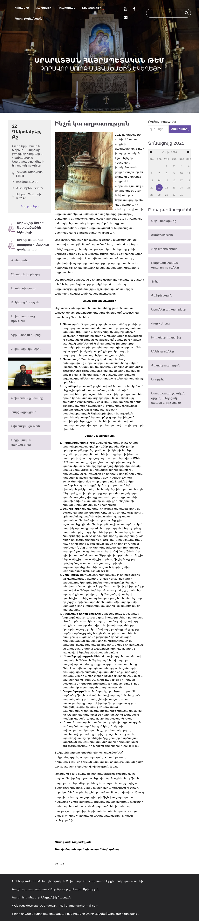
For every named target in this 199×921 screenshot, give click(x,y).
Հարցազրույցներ (23, 412)
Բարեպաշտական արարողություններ (165, 265)
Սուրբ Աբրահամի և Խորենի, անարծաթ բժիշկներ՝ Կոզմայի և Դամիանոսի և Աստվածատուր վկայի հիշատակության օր (28, 155)
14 (159, 180)
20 (151, 187)
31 (181, 194)
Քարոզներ (43, 8)
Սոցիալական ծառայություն (21, 442)
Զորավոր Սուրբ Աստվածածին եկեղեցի (26, 227)
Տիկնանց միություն (25, 302)
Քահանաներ (20, 260)
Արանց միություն (23, 288)
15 (166, 180)
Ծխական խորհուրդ (25, 274)
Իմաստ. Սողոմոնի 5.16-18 (27, 173)
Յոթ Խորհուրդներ (164, 249)
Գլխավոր (22, 8)
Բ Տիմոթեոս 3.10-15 (27, 188)
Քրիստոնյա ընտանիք (27, 398)
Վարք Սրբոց (160, 323)
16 (174, 180)
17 (181, 180)
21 (159, 187)
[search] (165, 13)
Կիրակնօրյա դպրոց (26, 335)
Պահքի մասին (161, 295)
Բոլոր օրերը (29, 206)
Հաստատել (179, 129)
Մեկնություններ (162, 351)
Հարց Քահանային (28, 18)
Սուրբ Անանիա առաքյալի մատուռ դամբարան (28, 244)
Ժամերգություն (162, 235)
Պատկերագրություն (165, 365)
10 (181, 173)
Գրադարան (66, 8)
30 (174, 194)
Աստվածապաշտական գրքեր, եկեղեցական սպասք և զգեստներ (168, 398)
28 (159, 194)
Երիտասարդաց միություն (23, 319)
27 (151, 194)
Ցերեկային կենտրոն (26, 349)
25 (188, 187)
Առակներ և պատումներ (168, 309)
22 (166, 187)
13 (151, 180)
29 (166, 194)
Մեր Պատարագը (163, 221)
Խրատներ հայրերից (166, 337)
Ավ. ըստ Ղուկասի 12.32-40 (26, 196)
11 (188, 173)
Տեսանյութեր (91, 8)
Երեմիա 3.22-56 (25, 182)
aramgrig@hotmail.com (82, 905)
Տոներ (155, 281)
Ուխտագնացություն (25, 426)
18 (188, 180)
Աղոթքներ (158, 379)
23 (174, 187)
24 (181, 187)
